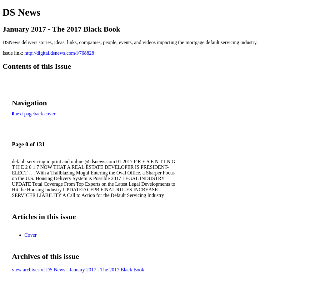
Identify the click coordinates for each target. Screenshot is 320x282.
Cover (30, 235)
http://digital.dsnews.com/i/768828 (59, 53)
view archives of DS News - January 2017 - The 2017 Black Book (78, 269)
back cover (45, 113)
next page (24, 113)
